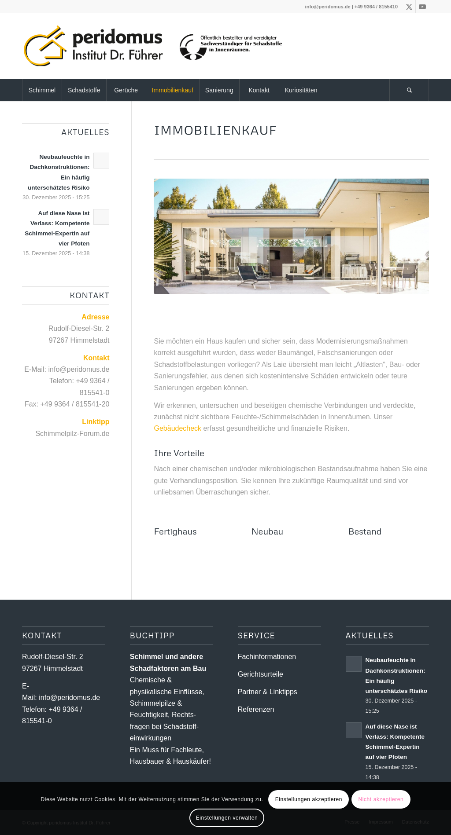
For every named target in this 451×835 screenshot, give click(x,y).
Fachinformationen (267, 656)
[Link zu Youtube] (422, 6)
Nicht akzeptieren (380, 799)
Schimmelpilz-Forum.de (72, 433)
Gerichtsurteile (260, 674)
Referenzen (256, 709)
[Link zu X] (409, 6)
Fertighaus (175, 531)
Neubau (267, 531)
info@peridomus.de (328, 6)
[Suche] (409, 90)
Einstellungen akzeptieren (308, 799)
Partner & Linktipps (267, 692)
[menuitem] (42, 90)
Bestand (365, 531)
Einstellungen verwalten (227, 818)
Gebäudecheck (177, 428)
